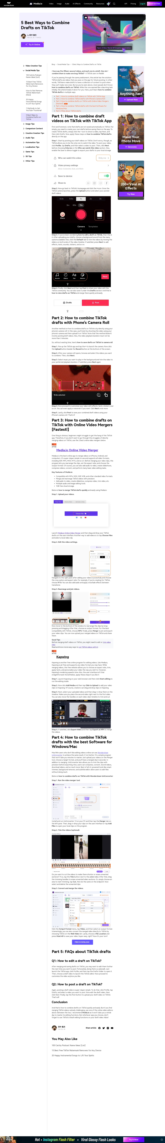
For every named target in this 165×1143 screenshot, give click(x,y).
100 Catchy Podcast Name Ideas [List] (33, 76)
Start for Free (154, 4)
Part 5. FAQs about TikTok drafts (68, 111)
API (125, 4)
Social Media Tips (63, 64)
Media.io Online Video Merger (77, 450)
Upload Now (131, 100)
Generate (131, 147)
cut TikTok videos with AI (88, 647)
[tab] (34, 66)
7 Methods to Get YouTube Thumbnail (33, 109)
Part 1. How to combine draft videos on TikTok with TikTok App (80, 96)
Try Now (131, 194)
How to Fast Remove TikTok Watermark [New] (34, 93)
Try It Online (32, 45)
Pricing (133, 4)
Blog (53, 64)
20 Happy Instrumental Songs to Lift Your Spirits (34, 102)
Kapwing (62, 657)
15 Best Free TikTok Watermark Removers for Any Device (34, 84)
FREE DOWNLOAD (82, 942)
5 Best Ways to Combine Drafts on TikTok (33, 117)
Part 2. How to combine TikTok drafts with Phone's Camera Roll (80, 99)
